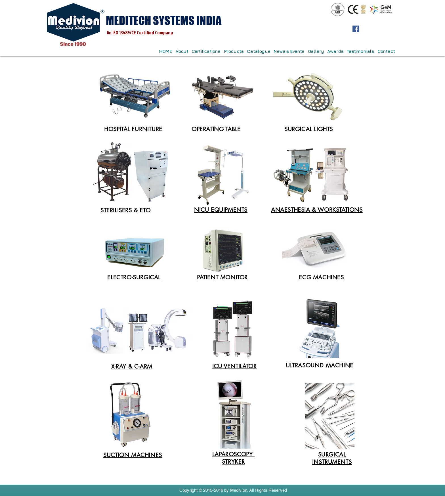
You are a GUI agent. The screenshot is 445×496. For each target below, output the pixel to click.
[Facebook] (355, 29)
